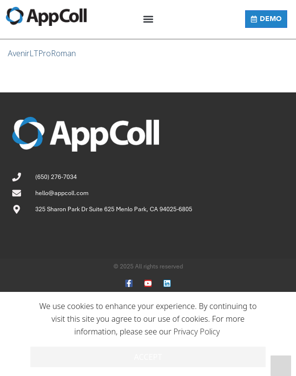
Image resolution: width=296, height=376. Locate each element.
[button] (148, 19)
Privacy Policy (196, 331)
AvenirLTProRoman (42, 53)
